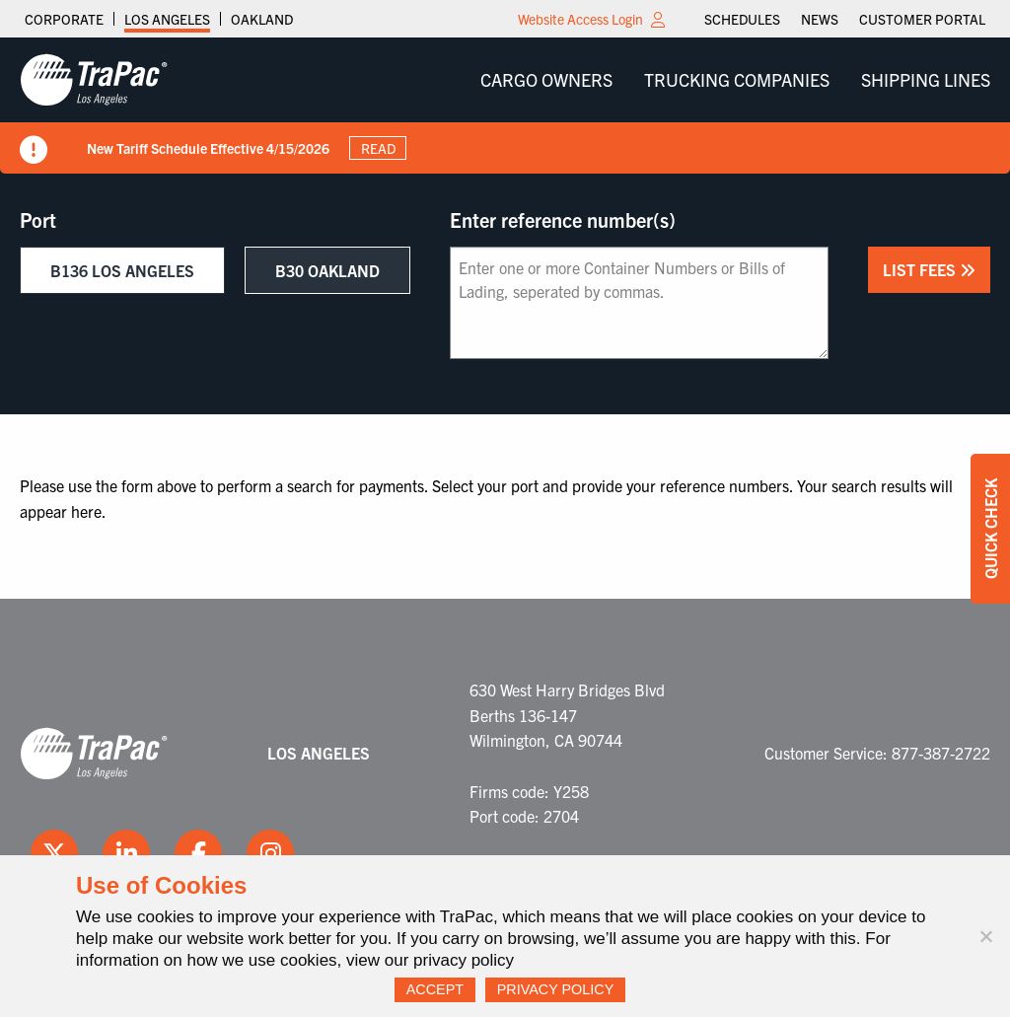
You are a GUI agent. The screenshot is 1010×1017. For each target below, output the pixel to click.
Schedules (742, 19)
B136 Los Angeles (122, 270)
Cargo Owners (546, 79)
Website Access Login (580, 19)
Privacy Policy (555, 989)
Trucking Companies (737, 79)
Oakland (262, 19)
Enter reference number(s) (563, 220)
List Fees (929, 269)
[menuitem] (742, 19)
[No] (985, 936)
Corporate (64, 19)
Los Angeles (167, 19)
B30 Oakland (327, 270)
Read (378, 148)
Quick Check (990, 528)
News (819, 19)
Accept (435, 989)
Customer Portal (922, 19)
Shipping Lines (925, 79)
